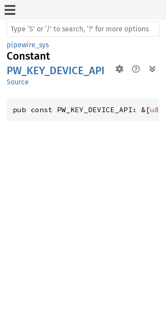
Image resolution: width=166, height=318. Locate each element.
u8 (154, 109)
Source (18, 82)
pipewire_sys (28, 45)
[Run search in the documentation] (83, 29)
